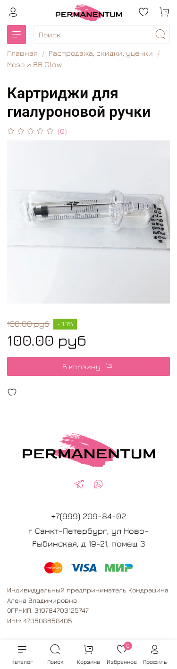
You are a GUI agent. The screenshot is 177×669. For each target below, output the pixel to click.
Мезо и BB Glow (34, 64)
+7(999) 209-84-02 (88, 516)
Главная (22, 53)
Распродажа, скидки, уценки (101, 53)
